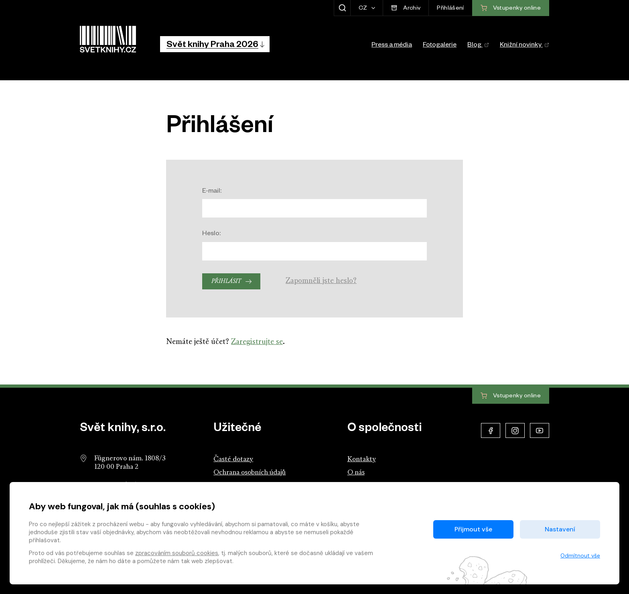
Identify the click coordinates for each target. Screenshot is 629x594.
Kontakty (361, 459)
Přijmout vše (473, 529)
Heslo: (211, 234)
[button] (215, 44)
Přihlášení (450, 9)
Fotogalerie (440, 45)
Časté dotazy (233, 459)
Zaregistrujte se (257, 342)
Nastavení (560, 529)
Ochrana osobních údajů (249, 472)
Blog (478, 45)
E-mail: (211, 191)
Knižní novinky (524, 45)
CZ (364, 9)
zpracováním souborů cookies (176, 553)
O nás (356, 472)
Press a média (391, 45)
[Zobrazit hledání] (342, 8)
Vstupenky (511, 396)
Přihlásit (226, 282)
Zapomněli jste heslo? (321, 281)
